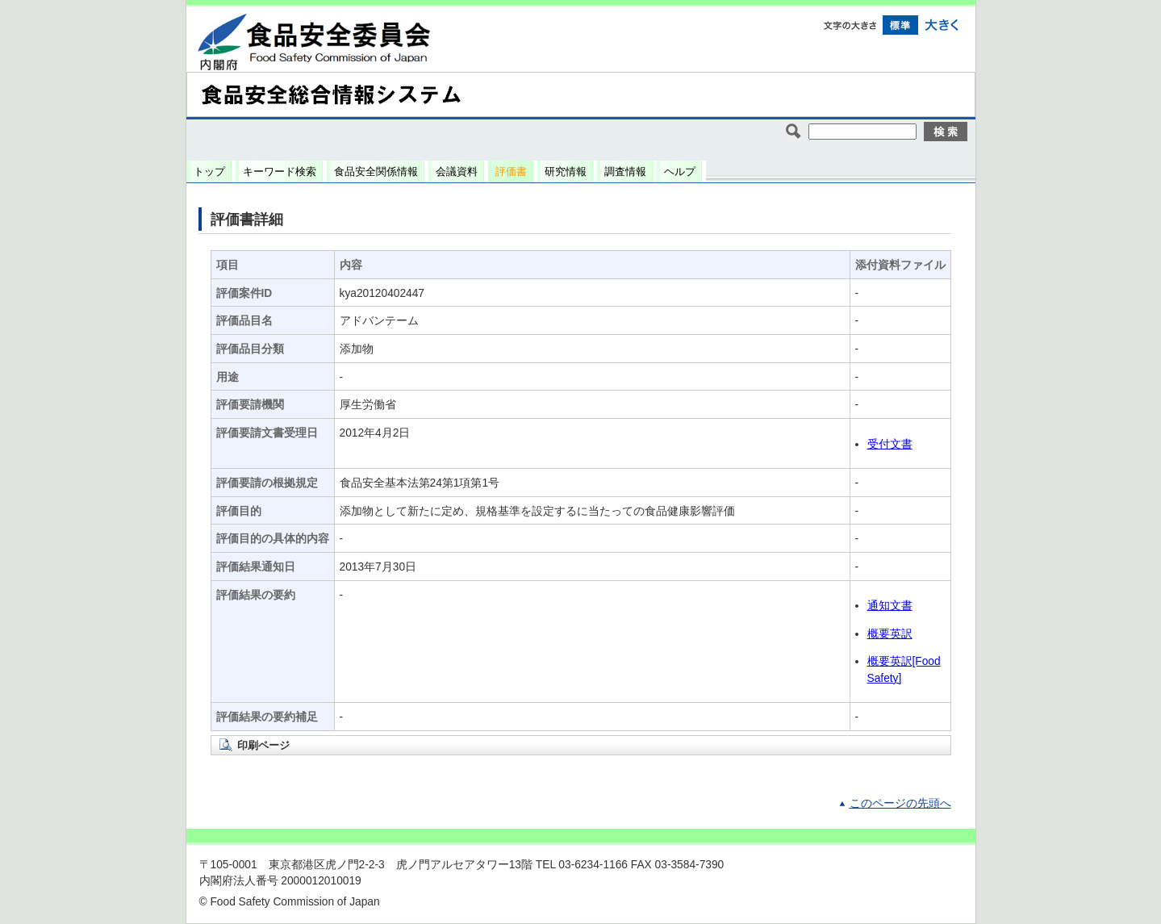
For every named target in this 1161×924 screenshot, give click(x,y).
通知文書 (890, 606)
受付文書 (890, 444)
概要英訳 (890, 634)
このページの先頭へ (900, 803)
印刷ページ (263, 745)
